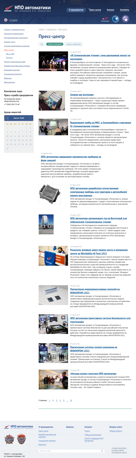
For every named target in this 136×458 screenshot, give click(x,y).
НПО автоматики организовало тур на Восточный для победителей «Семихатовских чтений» (98, 220)
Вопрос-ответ (116, 427)
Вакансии (8, 78)
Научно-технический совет (15, 62)
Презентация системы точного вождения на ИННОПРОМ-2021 (93, 349)
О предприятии (51, 29)
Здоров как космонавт (82, 94)
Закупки (70, 427)
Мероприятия (9, 82)
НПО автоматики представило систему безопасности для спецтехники (100, 320)
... (67, 400)
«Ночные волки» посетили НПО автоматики (93, 373)
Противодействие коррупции (16, 38)
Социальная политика (13, 74)
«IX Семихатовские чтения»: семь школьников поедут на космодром (100, 57)
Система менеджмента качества (16, 46)
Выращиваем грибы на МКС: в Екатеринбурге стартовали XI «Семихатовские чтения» (100, 124)
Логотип (9, 57)
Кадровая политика (12, 70)
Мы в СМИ (10, 54)
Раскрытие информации (14, 33)
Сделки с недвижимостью (14, 29)
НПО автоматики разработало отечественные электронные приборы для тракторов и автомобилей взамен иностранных (98, 192)
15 (71, 400)
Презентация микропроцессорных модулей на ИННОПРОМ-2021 (95, 291)
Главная (41, 29)
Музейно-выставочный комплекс (17, 66)
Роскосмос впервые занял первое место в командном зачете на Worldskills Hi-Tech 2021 (99, 251)
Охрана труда (9, 42)
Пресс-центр (62, 29)
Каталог (88, 427)
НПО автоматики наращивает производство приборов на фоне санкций (71, 158)
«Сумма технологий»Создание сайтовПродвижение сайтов (119, 450)
